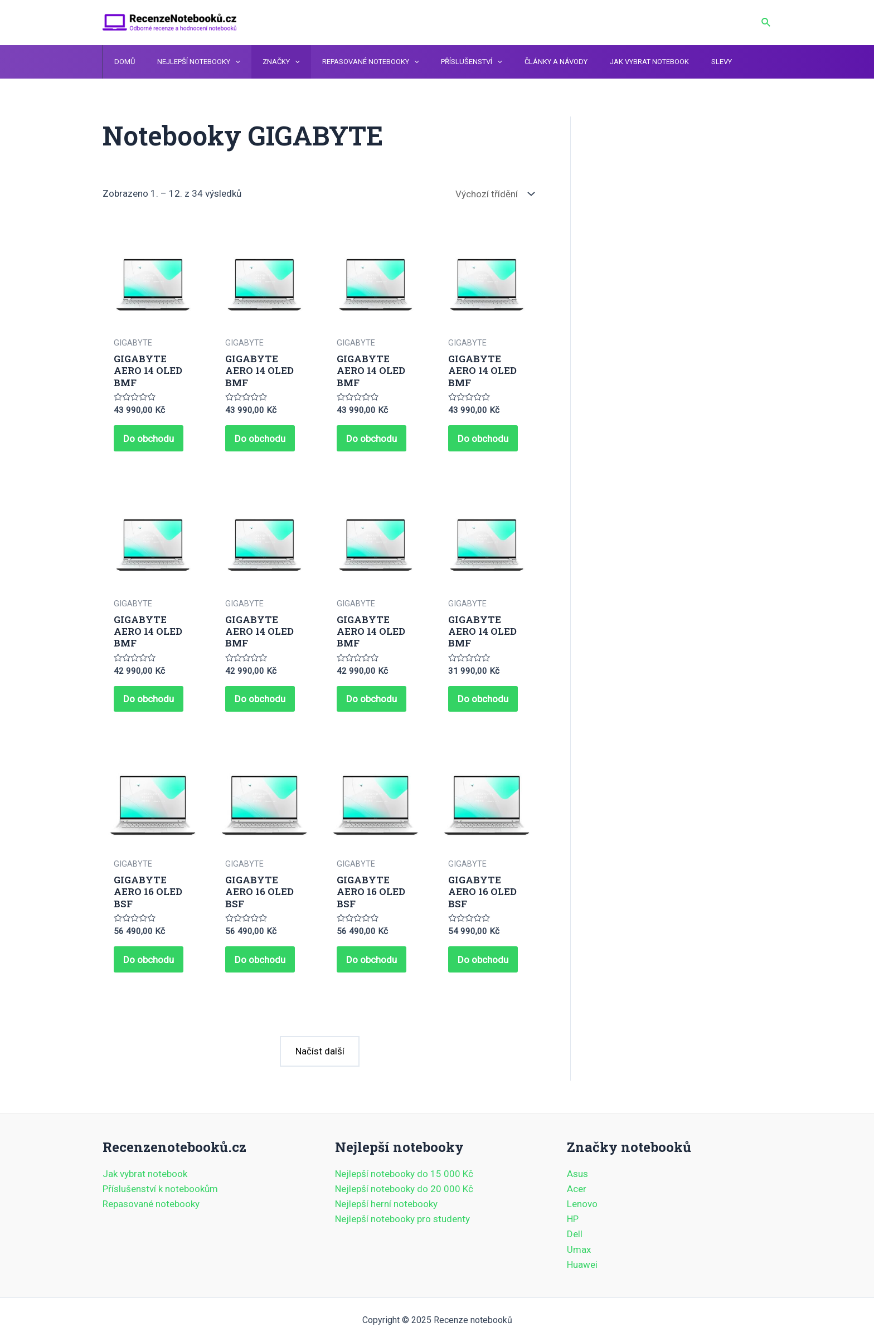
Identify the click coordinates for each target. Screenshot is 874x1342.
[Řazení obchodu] (492, 194)
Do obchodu (150, 439)
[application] (224, 62)
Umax (579, 1249)
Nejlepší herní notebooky (386, 1203)
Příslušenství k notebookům (160, 1188)
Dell (574, 1234)
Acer (576, 1188)
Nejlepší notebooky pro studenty (402, 1219)
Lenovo (582, 1203)
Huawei (582, 1264)
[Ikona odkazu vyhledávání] (766, 23)
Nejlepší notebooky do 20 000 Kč (404, 1188)
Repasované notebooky (151, 1203)
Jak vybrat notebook (145, 1173)
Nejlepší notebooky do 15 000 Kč (404, 1173)
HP (573, 1219)
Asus (577, 1173)
